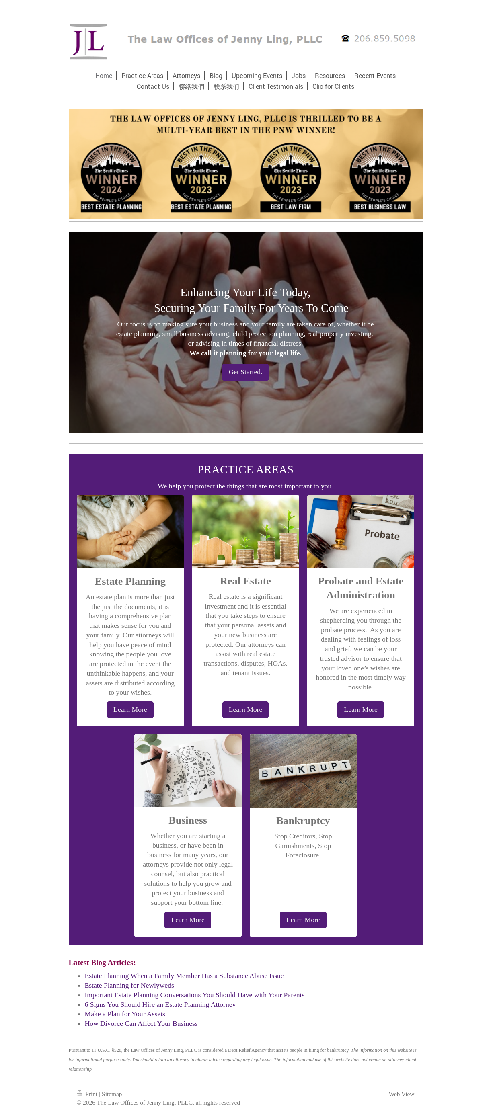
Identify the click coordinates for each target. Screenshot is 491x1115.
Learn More (130, 709)
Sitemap (112, 1093)
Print (88, 1093)
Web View (402, 1093)
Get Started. (245, 372)
